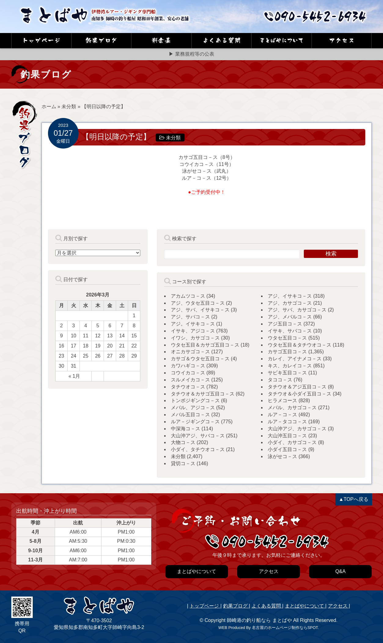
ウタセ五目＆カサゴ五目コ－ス (205, 344)
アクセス (338, 605)
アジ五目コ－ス (285, 323)
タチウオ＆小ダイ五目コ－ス (299, 393)
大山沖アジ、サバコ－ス (198, 435)
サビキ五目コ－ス (287, 372)
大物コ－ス (183, 442)
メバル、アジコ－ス (193, 407)
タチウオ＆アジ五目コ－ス (297, 386)
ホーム (49, 106)
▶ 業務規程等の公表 (191, 54)
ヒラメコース (282, 400)
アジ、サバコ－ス (190, 316)
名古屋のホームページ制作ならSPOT (285, 627)
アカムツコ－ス (188, 296)
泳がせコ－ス (282, 456)
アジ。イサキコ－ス (193, 323)
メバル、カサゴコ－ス (292, 407)
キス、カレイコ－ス (290, 365)
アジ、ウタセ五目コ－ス (198, 303)
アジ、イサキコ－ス (290, 296)
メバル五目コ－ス (190, 414)
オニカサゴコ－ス (190, 351)
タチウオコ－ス (188, 386)
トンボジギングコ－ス (195, 400)
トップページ (205, 605)
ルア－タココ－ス (287, 421)
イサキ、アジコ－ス (193, 330)
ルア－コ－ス (282, 414)
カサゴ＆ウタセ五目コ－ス (200, 358)
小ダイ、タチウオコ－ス (198, 449)
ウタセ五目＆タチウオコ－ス (299, 344)
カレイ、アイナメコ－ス (295, 358)
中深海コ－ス (185, 428)
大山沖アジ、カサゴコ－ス (297, 428)
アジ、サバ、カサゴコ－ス (297, 309)
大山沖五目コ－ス (287, 435)
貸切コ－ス (183, 463)
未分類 (68, 106)
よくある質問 (267, 605)
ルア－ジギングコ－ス (195, 421)
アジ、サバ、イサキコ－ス (200, 309)
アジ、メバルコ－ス (290, 316)
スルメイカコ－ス (190, 379)
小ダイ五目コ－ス (287, 449)
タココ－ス (280, 379)
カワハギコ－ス (188, 365)
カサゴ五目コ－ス (287, 351)
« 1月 (74, 376)
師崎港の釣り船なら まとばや (259, 620)
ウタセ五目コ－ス (287, 337)
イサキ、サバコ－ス (290, 330)
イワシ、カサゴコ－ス (195, 337)
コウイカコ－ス (188, 372)
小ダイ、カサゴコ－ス (292, 442)
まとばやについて (305, 605)
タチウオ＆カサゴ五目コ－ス (202, 393)
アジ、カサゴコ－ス (290, 303)
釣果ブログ (236, 605)
